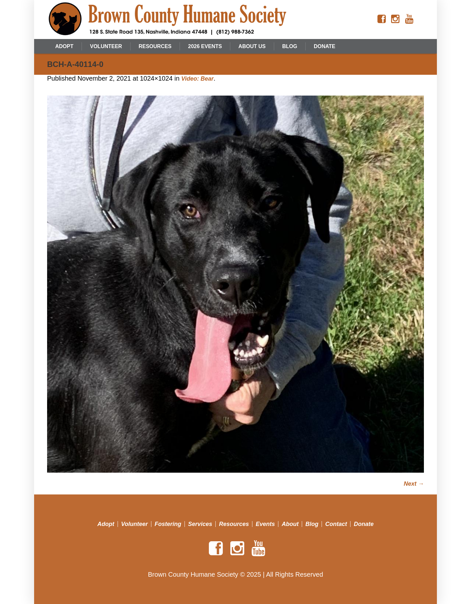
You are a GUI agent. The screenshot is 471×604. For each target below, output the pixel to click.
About (290, 524)
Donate (364, 524)
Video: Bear (197, 78)
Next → (414, 483)
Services (200, 524)
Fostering (168, 524)
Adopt (105, 524)
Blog (311, 524)
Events (265, 524)
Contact (336, 524)
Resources (234, 524)
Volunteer (134, 524)
